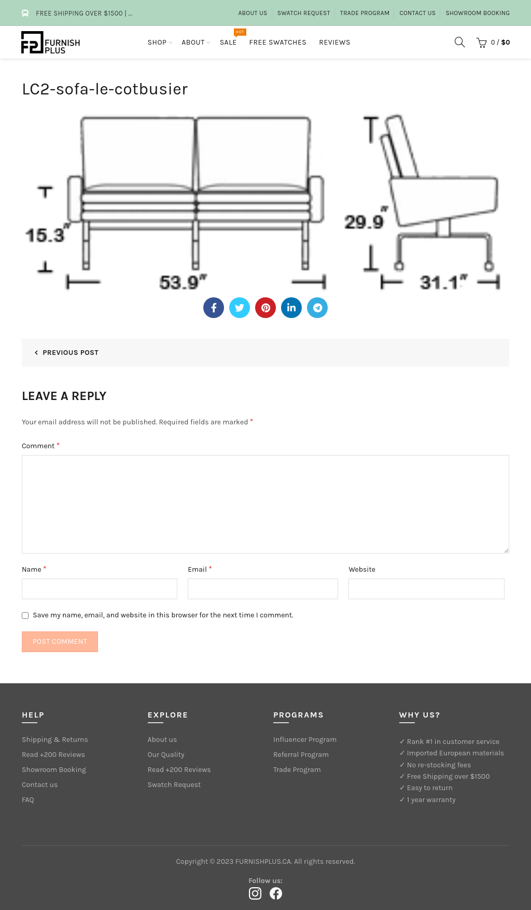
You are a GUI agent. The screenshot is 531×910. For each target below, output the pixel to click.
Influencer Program (305, 739)
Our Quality (166, 754)
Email (200, 569)
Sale (232, 37)
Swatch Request (303, 13)
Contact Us (417, 13)
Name (34, 569)
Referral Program (301, 754)
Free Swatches (278, 42)
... (130, 13)
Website (361, 569)
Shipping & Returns (55, 739)
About (192, 42)
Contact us (40, 784)
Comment (41, 445)
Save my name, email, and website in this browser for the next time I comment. (163, 615)
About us (252, 13)
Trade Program (365, 13)
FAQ (28, 799)
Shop (157, 42)
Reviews (335, 42)
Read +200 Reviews (53, 754)
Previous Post (71, 352)
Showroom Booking (477, 13)
